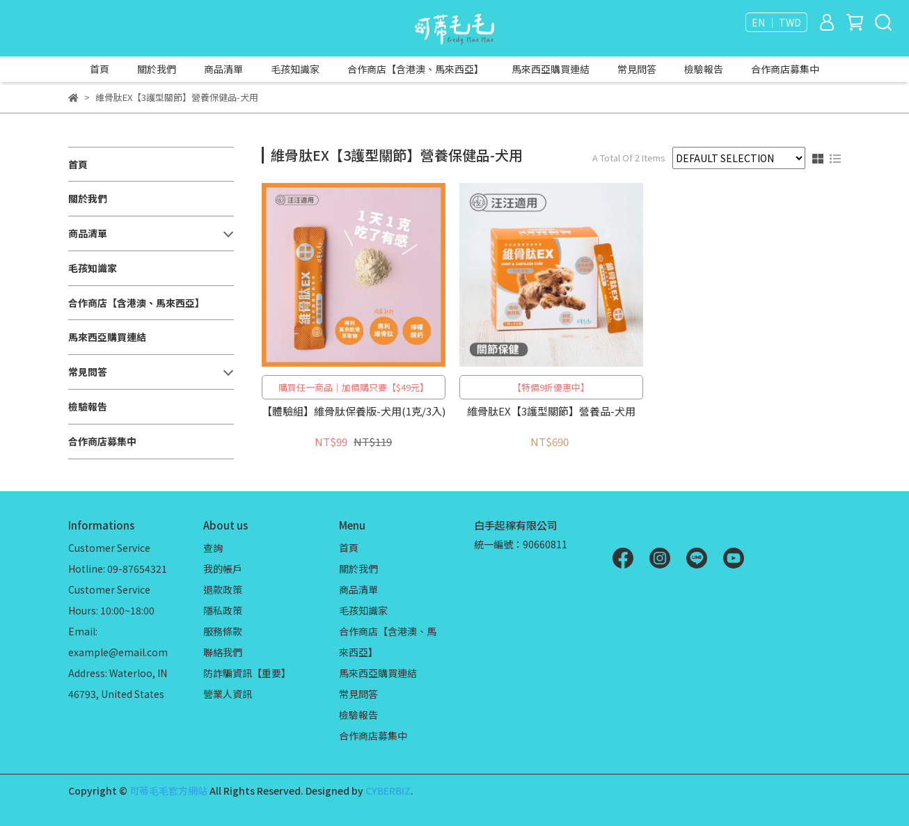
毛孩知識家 (295, 69)
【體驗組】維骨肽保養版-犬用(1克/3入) (353, 411)
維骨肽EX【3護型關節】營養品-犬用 (551, 411)
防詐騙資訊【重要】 (247, 673)
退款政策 (222, 589)
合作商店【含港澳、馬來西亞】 (415, 69)
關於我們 (156, 69)
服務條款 (222, 631)
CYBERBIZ (388, 790)
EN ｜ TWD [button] (776, 22)
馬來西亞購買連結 (551, 69)
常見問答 (636, 69)
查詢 (213, 548)
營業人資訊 (227, 694)
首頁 (99, 69)
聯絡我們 (222, 652)
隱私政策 (222, 610)
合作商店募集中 (785, 69)
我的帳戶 (222, 568)
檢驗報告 (703, 69)
